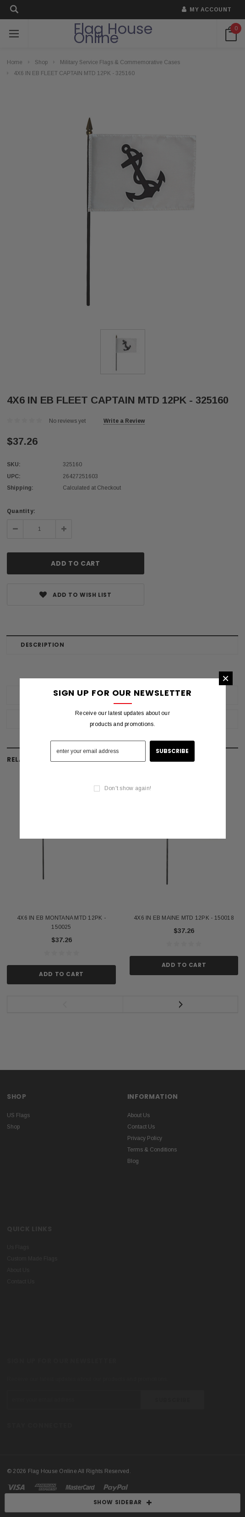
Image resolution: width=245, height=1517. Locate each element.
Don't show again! (127, 788)
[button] (226, 678)
